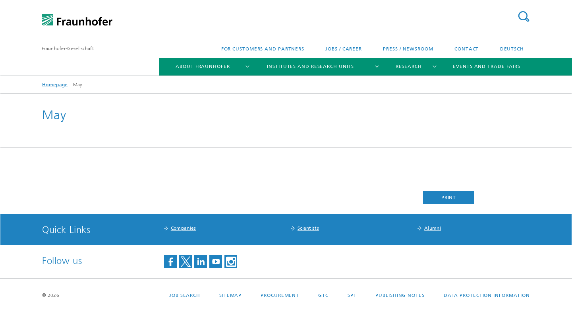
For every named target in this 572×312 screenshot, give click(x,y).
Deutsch (512, 49)
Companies (183, 228)
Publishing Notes (399, 295)
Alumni (432, 228)
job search (184, 295)
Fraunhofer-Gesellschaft (68, 48)
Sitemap (230, 295)
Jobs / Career (343, 49)
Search (523, 16)
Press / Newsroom (408, 49)
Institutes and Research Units (310, 66)
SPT (352, 295)
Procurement (280, 295)
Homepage (55, 84)
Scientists (308, 228)
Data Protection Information (487, 295)
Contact (466, 49)
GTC (323, 295)
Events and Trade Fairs (486, 66)
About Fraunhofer (203, 66)
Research (409, 66)
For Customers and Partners (262, 49)
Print (448, 197)
